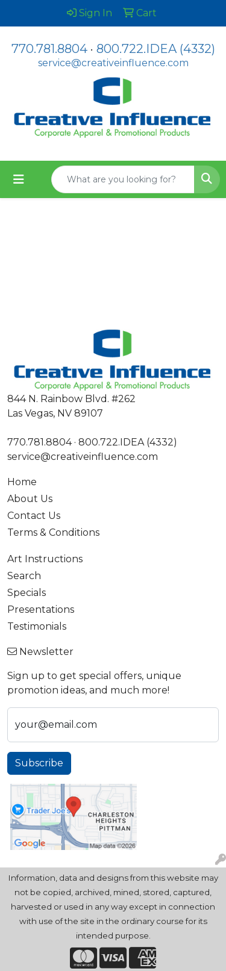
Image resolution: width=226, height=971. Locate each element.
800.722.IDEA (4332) (155, 49)
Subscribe (39, 763)
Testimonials (36, 626)
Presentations (40, 609)
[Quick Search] (123, 179)
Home (22, 482)
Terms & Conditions (53, 532)
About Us (29, 498)
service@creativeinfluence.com (113, 63)
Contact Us (33, 515)
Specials (26, 592)
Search (24, 576)
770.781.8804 (49, 49)
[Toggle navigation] (18, 179)
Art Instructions (45, 559)
